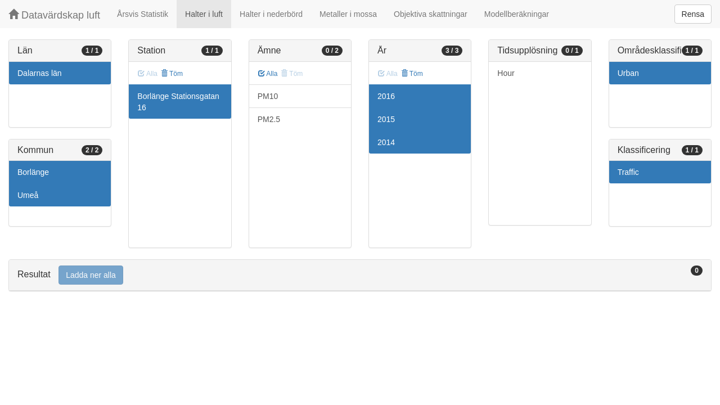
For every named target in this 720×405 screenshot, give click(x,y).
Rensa (693, 14)
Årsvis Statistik (142, 14)
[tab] (360, 275)
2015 (386, 119)
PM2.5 (269, 119)
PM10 (268, 96)
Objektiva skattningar (430, 14)
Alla (268, 74)
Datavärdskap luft (54, 15)
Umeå (27, 195)
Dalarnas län (39, 73)
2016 (386, 96)
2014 (386, 142)
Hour (505, 73)
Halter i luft (204, 14)
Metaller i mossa (348, 14)
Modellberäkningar (516, 14)
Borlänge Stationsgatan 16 (178, 102)
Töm (172, 74)
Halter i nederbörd (271, 14)
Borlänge (33, 172)
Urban (628, 73)
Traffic (628, 172)
